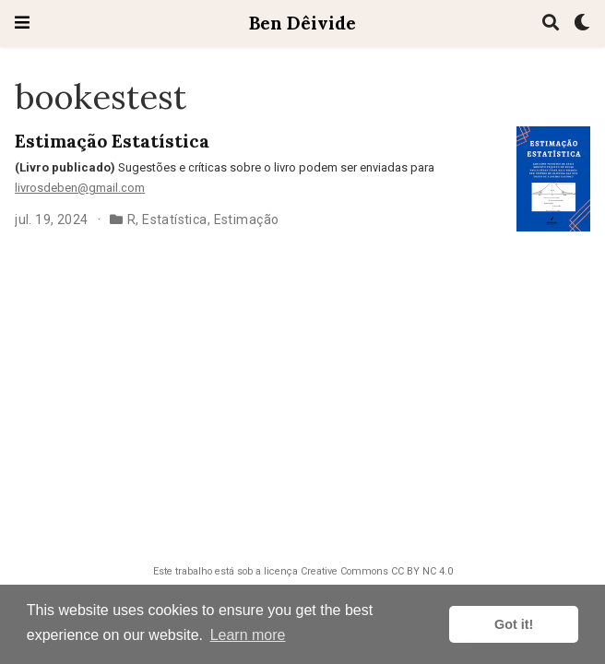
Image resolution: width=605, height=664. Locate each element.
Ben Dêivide (302, 22)
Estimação (246, 219)
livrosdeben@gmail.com (80, 188)
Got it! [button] (513, 624)
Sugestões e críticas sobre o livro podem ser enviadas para (224, 167)
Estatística (175, 219)
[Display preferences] (582, 23)
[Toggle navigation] (22, 22)
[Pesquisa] (550, 23)
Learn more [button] (248, 635)
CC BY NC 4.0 (422, 571)
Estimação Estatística (112, 140)
